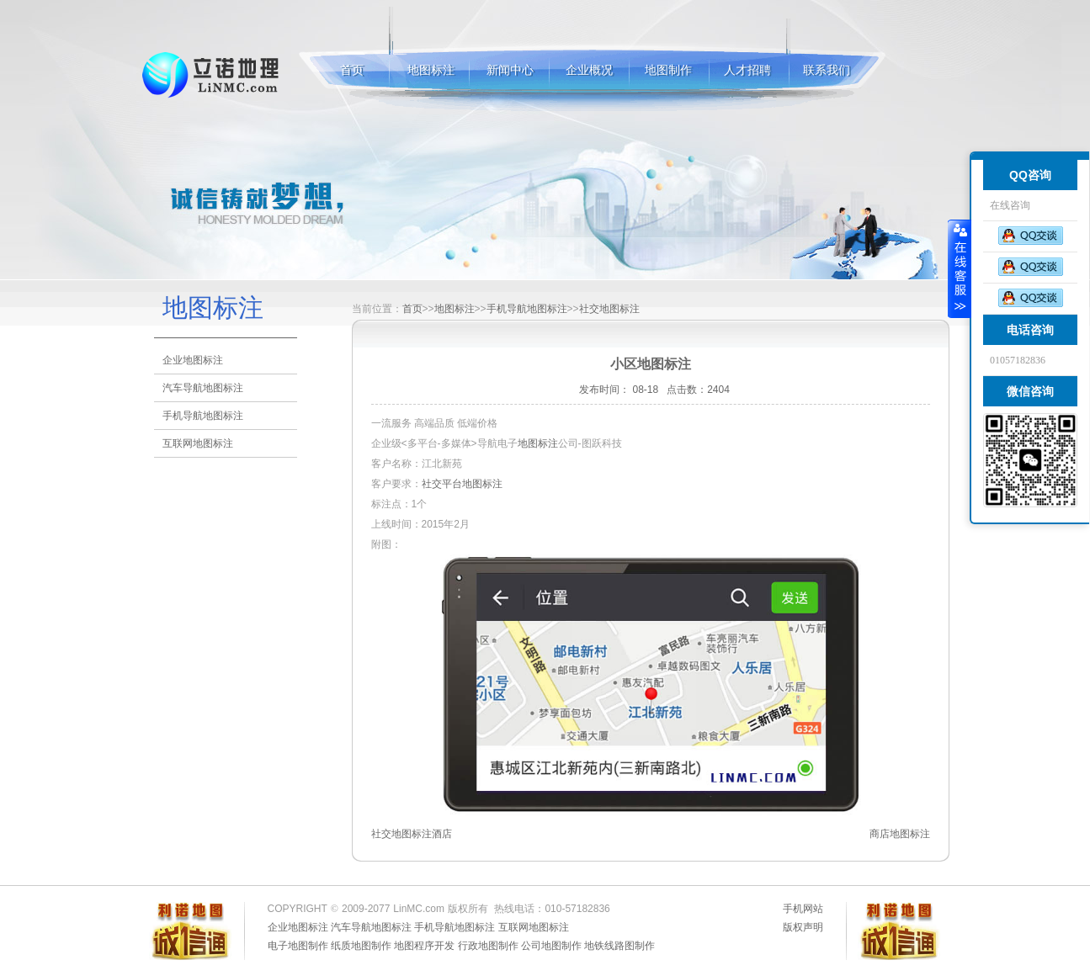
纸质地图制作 (361, 946)
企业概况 (589, 70)
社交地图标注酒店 (411, 834)
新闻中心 (510, 70)
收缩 (959, 268)
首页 (352, 70)
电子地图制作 (298, 946)
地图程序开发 (424, 946)
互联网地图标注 (197, 443)
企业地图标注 (192, 360)
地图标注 (211, 74)
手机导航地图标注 (202, 416)
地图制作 (668, 70)
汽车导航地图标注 (202, 388)
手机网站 (803, 909)
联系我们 (826, 70)
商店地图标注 (899, 834)
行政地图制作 (488, 946)
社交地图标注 (609, 309)
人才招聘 (747, 70)
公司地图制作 (551, 946)
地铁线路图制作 (619, 946)
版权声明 (803, 927)
